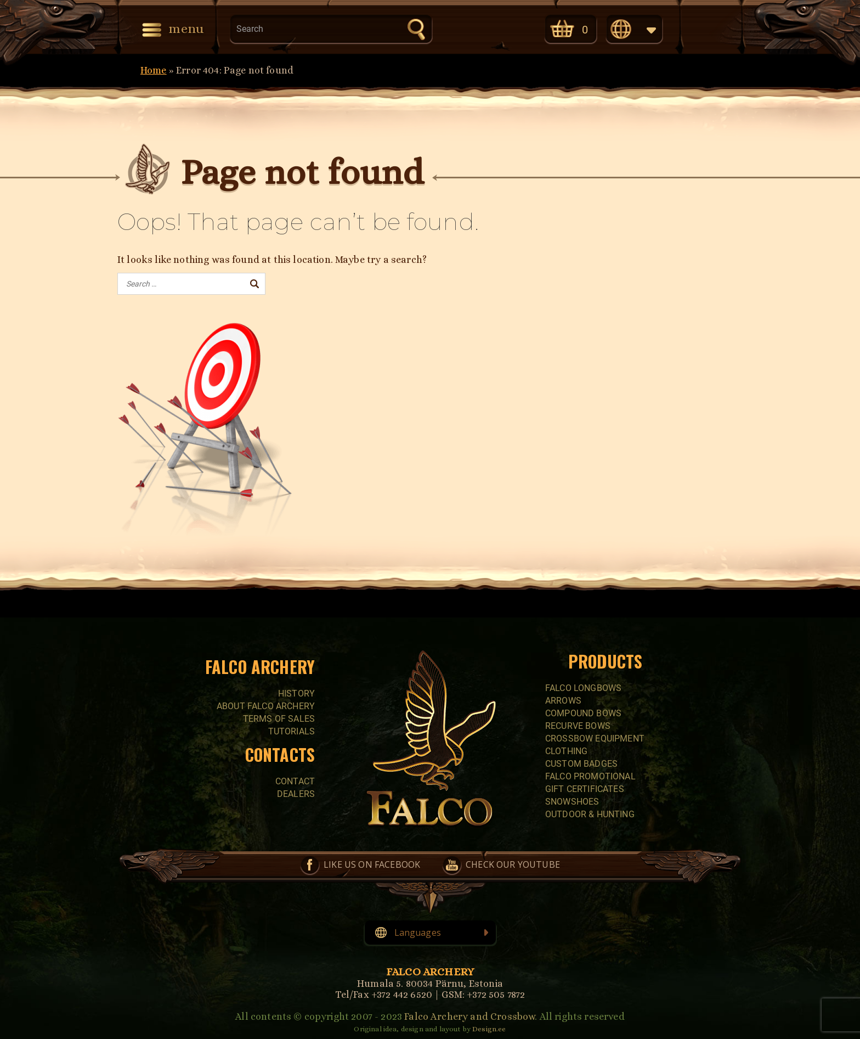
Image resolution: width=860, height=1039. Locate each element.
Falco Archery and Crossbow (469, 1016)
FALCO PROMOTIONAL (590, 776)
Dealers (296, 794)
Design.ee (489, 1029)
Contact (295, 781)
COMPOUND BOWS (583, 713)
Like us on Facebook (462, 28)
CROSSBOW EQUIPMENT (594, 738)
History (296, 693)
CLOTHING (566, 751)
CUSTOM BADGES (581, 764)
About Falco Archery (266, 706)
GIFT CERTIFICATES (584, 789)
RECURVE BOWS (577, 726)
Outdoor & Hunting (590, 814)
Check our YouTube (508, 28)
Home (153, 70)
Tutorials (291, 731)
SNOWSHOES (572, 801)
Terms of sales (279, 719)
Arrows (563, 700)
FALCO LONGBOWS (583, 688)
